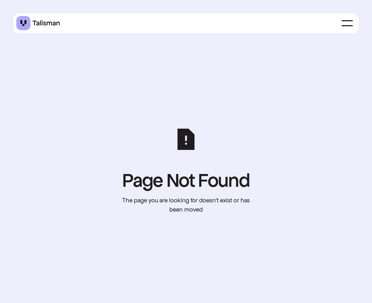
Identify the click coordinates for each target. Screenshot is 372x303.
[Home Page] (38, 23)
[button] (347, 23)
